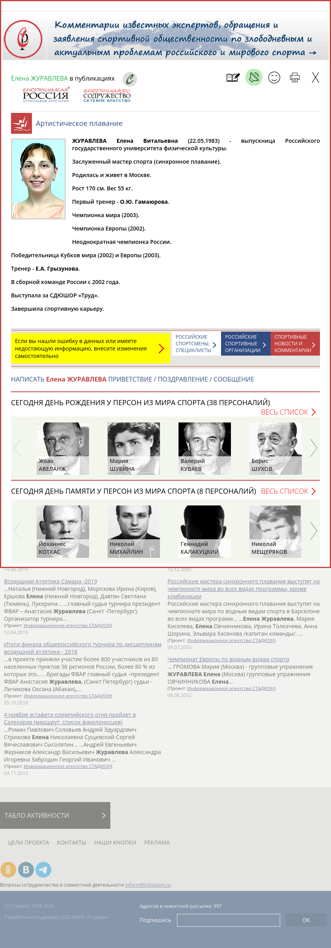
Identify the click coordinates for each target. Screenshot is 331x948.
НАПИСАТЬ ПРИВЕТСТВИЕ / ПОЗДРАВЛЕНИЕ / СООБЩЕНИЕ (132, 383)
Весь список (284, 416)
